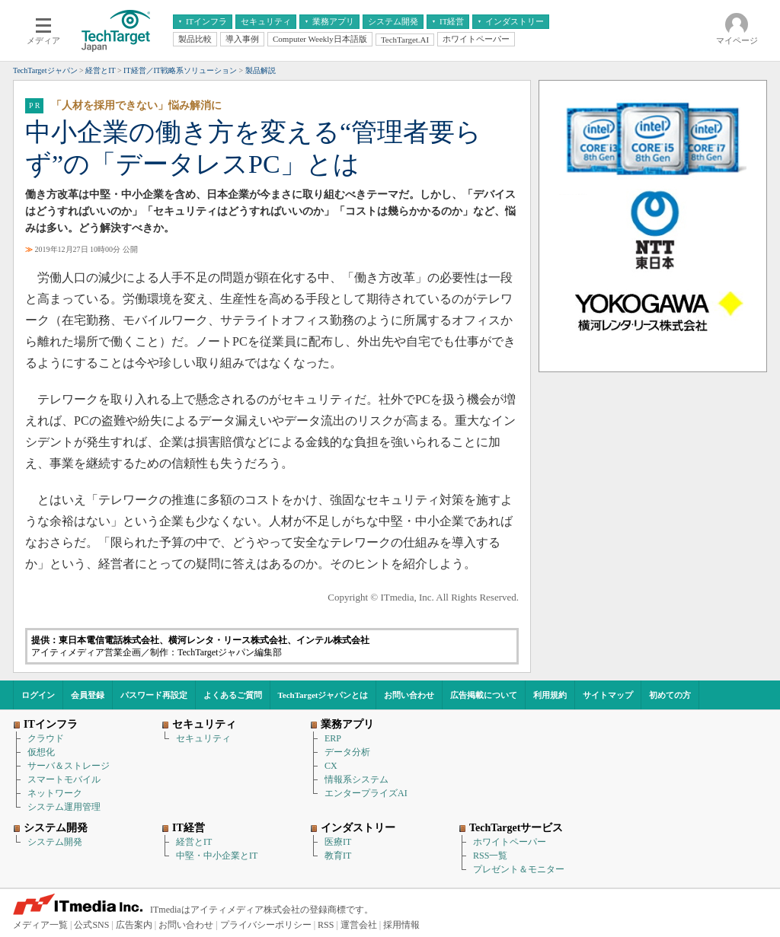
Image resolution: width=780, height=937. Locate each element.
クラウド (45, 738)
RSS (326, 924)
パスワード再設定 (153, 695)
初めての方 (670, 695)
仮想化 (41, 752)
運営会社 (358, 924)
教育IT (337, 855)
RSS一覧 (490, 855)
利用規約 (550, 695)
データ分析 (347, 752)
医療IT (337, 842)
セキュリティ (203, 738)
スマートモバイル (64, 779)
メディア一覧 (40, 924)
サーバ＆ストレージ (68, 765)
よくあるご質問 (232, 695)
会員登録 (87, 695)
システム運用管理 (64, 807)
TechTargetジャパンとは (323, 695)
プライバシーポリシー (266, 924)
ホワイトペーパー (509, 842)
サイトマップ (608, 695)
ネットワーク (54, 793)
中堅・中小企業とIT (216, 855)
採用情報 (401, 924)
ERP (332, 738)
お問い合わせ (409, 695)
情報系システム (356, 779)
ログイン (38, 695)
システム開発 (54, 842)
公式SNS (91, 924)
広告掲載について (483, 695)
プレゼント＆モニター (518, 869)
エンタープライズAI (366, 793)
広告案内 (134, 924)
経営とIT (194, 842)
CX (330, 765)
